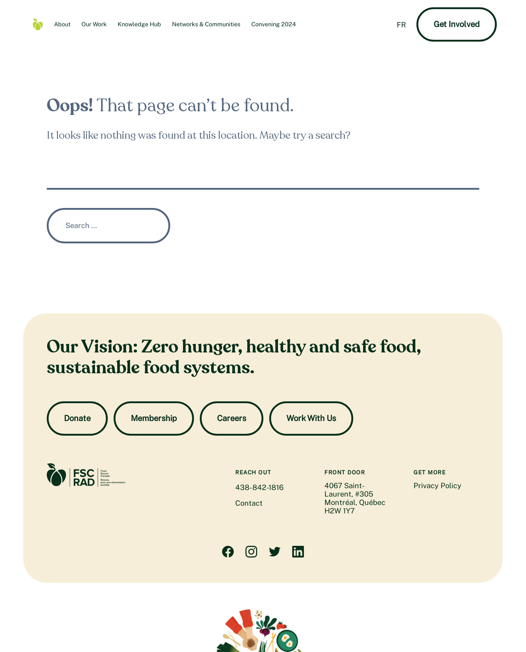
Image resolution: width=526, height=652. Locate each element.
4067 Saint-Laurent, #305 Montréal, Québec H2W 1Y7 (354, 498)
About (62, 24)
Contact (249, 503)
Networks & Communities (206, 24)
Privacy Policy (437, 485)
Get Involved (457, 24)
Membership (154, 418)
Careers (231, 418)
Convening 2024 (273, 24)
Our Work (94, 24)
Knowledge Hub (139, 24)
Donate (77, 418)
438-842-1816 (259, 487)
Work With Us (311, 418)
